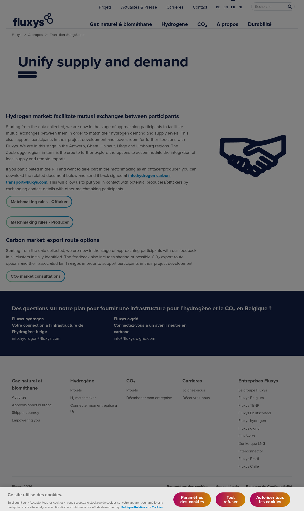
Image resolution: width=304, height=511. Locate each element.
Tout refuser (231, 502)
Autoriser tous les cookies (270, 502)
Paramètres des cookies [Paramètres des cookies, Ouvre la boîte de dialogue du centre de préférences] (192, 502)
